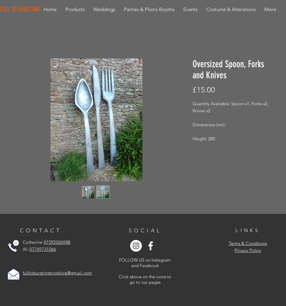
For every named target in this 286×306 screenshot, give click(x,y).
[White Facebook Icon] (150, 246)
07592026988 (57, 242)
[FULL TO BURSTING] (21, 9)
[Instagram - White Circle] (136, 246)
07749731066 (42, 249)
